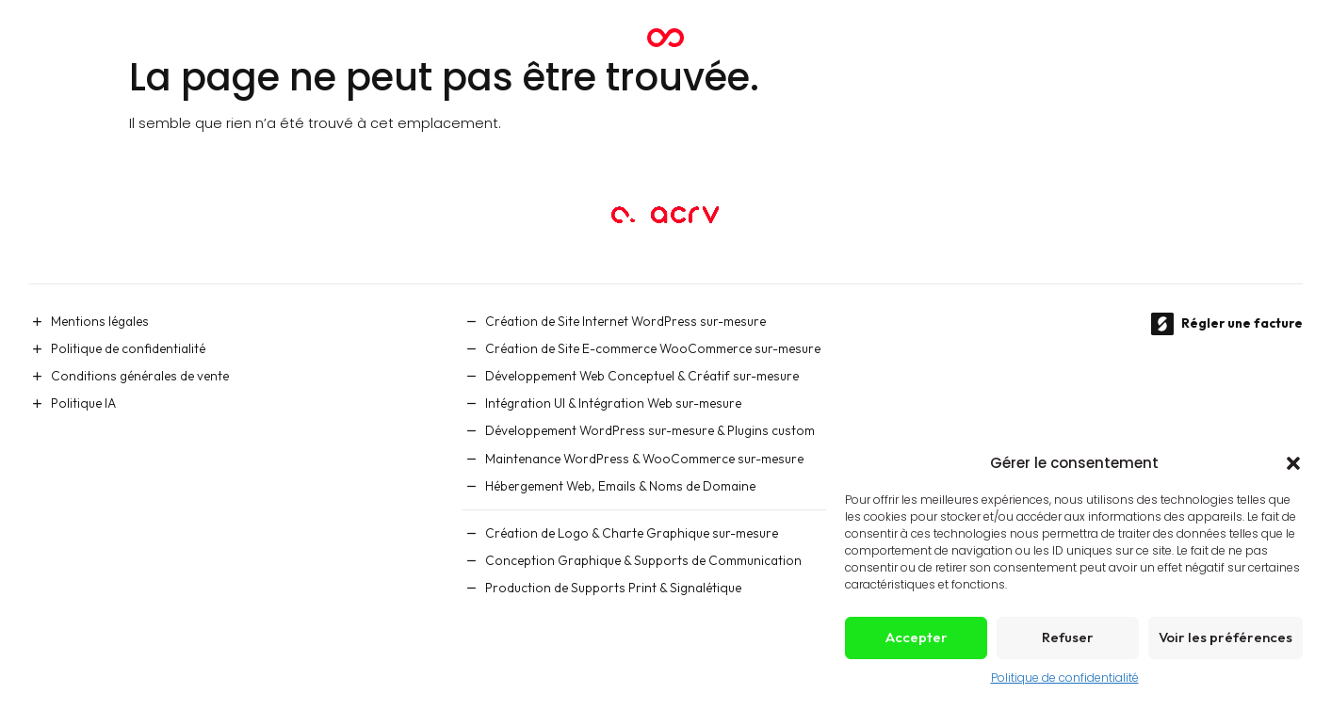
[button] (1293, 463)
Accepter (916, 637)
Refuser (1068, 637)
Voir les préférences (1225, 637)
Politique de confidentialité (1065, 678)
